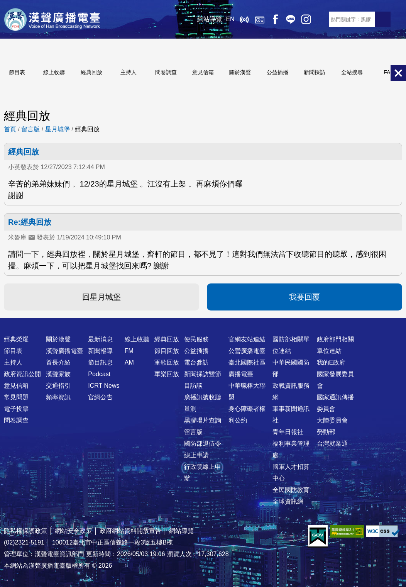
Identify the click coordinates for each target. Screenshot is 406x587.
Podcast (99, 374)
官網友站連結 (247, 339)
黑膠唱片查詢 (202, 420)
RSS (321, 19)
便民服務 (196, 339)
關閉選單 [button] (398, 73)
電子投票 (16, 408)
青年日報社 (287, 432)
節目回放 (166, 351)
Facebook (275, 19)
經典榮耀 (16, 339)
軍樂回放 (166, 374)
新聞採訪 (314, 72)
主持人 (128, 72)
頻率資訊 (58, 397)
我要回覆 (304, 297)
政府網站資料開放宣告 (130, 531)
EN (230, 19)
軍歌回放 (166, 362)
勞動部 (326, 432)
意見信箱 (203, 72)
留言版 (30, 129)
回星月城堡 (101, 297)
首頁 (10, 129)
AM (129, 362)
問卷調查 (166, 72)
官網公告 (100, 397)
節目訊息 (100, 362)
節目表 (17, 72)
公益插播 (277, 72)
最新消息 (100, 339)
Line (290, 19)
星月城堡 (57, 129)
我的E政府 (331, 362)
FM (129, 351)
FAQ (389, 72)
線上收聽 (244, 19)
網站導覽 (209, 19)
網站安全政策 (73, 531)
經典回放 (259, 19)
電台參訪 (196, 362)
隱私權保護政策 (25, 531)
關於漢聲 (240, 72)
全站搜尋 (352, 72)
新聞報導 (100, 351)
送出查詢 (383, 19)
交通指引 (58, 385)
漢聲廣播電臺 (52, 19)
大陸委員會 (332, 420)
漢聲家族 (58, 374)
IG (305, 19)
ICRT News (103, 385)
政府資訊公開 (22, 374)
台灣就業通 (332, 443)
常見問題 (16, 397)
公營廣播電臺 (247, 351)
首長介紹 (58, 362)
